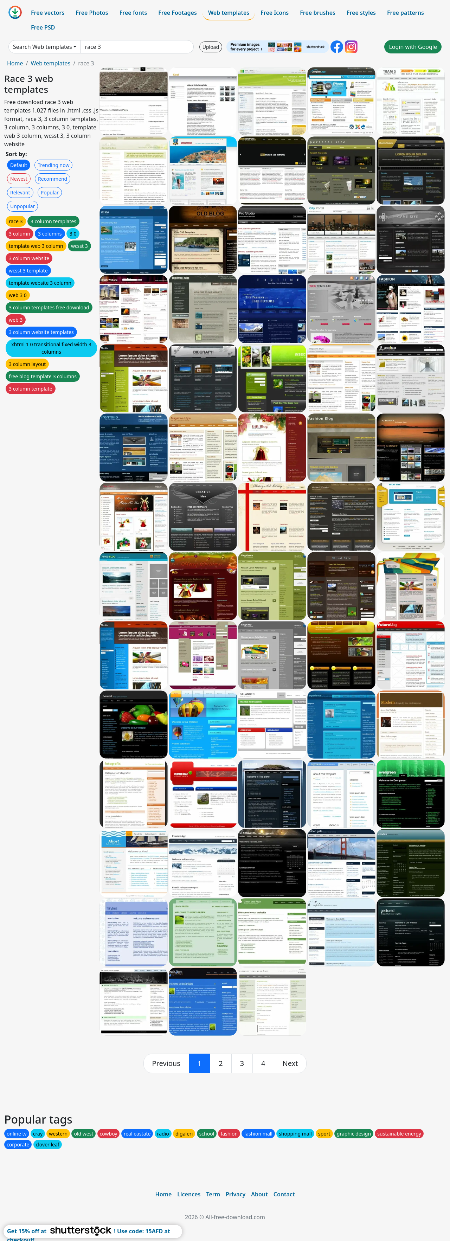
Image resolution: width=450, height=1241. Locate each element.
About (259, 1194)
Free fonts (133, 13)
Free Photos (92, 13)
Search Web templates (42, 47)
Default (18, 165)
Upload (210, 47)
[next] (290, 1063)
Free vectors (47, 13)
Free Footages (177, 13)
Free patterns (405, 13)
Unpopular (22, 206)
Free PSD (43, 27)
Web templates (228, 13)
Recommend (52, 178)
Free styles (361, 13)
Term (213, 1194)
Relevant (20, 192)
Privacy (235, 1194)
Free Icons (275, 13)
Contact (284, 1194)
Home (15, 63)
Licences (188, 1194)
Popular (50, 192)
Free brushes (317, 13)
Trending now (53, 165)
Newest (18, 178)
